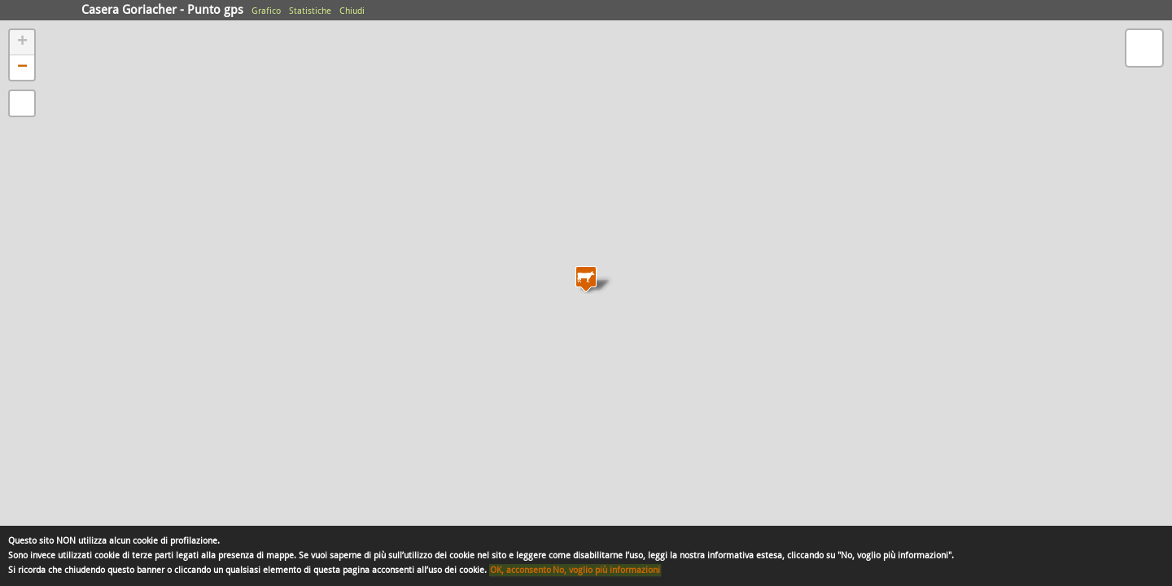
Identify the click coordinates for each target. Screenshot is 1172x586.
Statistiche (310, 11)
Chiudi (352, 11)
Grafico (266, 11)
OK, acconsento (520, 570)
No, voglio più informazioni (606, 570)
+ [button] (22, 42)
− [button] (22, 67)
